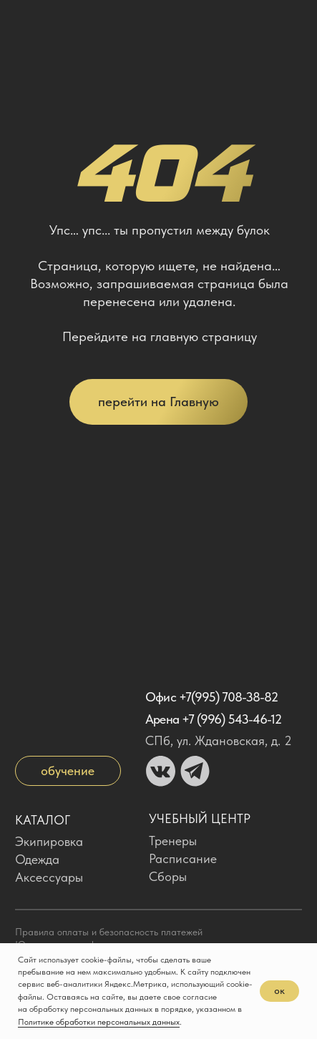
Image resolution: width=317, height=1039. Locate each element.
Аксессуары (49, 877)
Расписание (183, 858)
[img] (30, 24)
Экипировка (49, 841)
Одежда (37, 859)
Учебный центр (199, 818)
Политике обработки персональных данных (99, 1022)
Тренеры (173, 840)
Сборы (168, 876)
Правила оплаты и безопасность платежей (109, 931)
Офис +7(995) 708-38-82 (211, 696)
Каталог (42, 819)
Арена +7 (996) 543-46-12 (213, 719)
